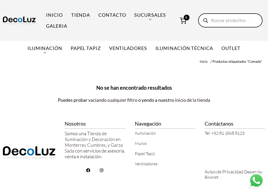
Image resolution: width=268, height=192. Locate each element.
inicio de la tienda (192, 100)
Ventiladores (146, 163)
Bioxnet (212, 177)
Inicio (54, 15)
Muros (141, 143)
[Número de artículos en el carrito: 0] (183, 20)
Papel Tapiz (145, 153)
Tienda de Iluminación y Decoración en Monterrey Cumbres (93, 139)
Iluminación (145, 133)
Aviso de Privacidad (224, 171)
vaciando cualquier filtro (112, 100)
